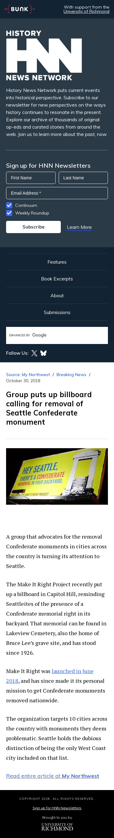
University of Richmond (86, 11)
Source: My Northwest (28, 374)
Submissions (57, 312)
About (57, 295)
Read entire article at (52, 775)
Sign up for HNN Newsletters (57, 808)
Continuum (26, 205)
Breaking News (71, 374)
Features (57, 262)
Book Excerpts (57, 279)
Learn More (79, 227)
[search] (50, 335)
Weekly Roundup (32, 213)
